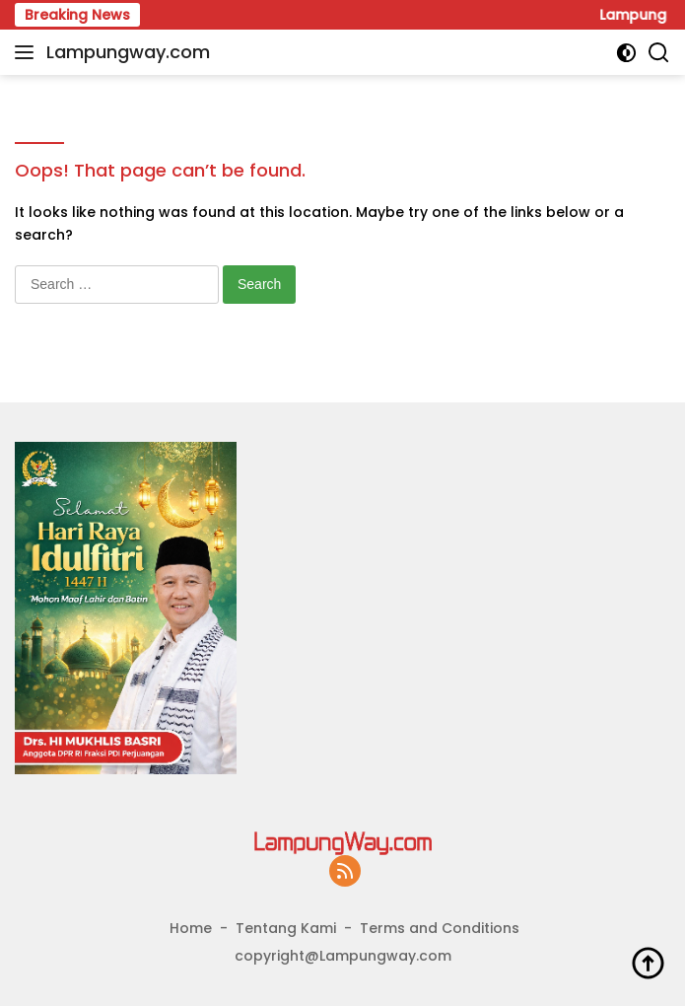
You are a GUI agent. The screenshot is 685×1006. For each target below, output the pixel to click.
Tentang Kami (286, 928)
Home (191, 928)
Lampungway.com (128, 51)
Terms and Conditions (439, 928)
